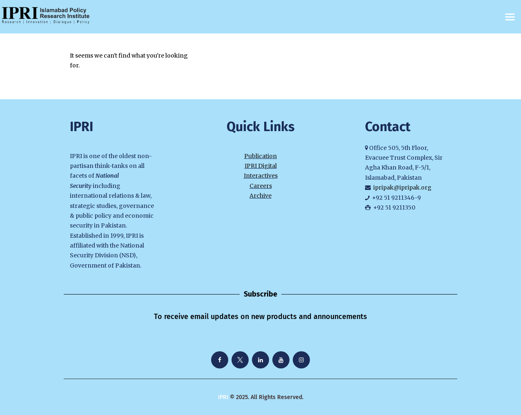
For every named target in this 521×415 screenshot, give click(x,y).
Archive (260, 195)
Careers (260, 186)
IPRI (223, 397)
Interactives (261, 175)
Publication (260, 156)
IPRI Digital (261, 166)
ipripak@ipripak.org (402, 187)
